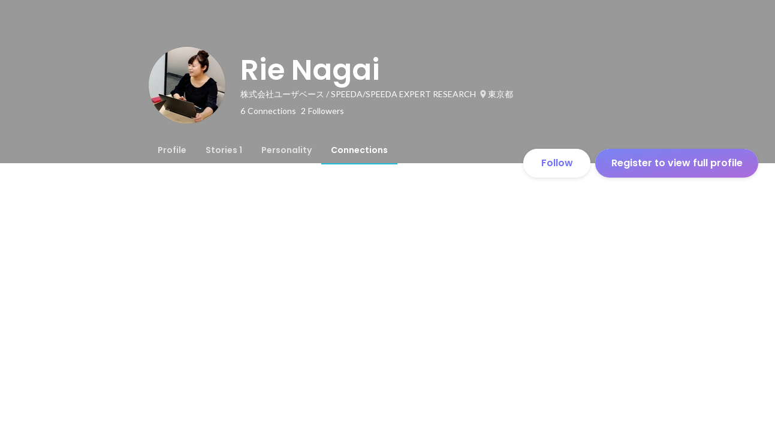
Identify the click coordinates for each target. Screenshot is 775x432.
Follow (557, 163)
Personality (286, 150)
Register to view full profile (677, 163)
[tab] (172, 150)
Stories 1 (224, 150)
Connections (359, 150)
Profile (172, 150)
